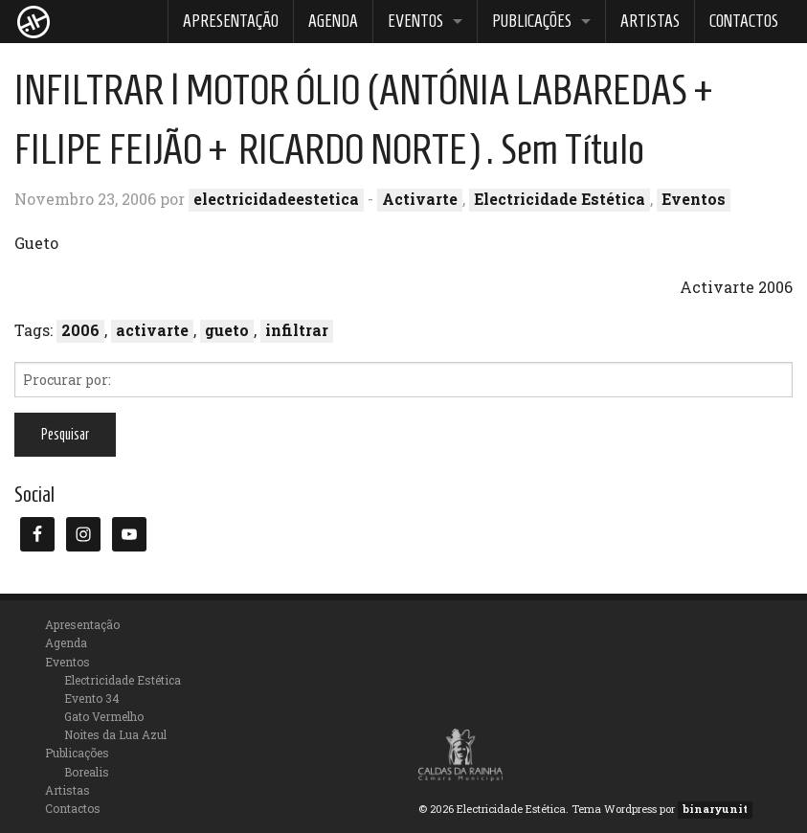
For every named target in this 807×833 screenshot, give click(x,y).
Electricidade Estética (559, 199)
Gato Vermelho (104, 716)
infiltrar (296, 330)
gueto (227, 330)
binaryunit (715, 808)
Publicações (532, 21)
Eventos (415, 21)
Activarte (420, 199)
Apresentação (231, 21)
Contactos (743, 21)
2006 (80, 330)
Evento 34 (92, 698)
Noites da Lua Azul (115, 734)
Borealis (86, 771)
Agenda (333, 21)
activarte (152, 330)
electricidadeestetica (276, 199)
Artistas (650, 21)
